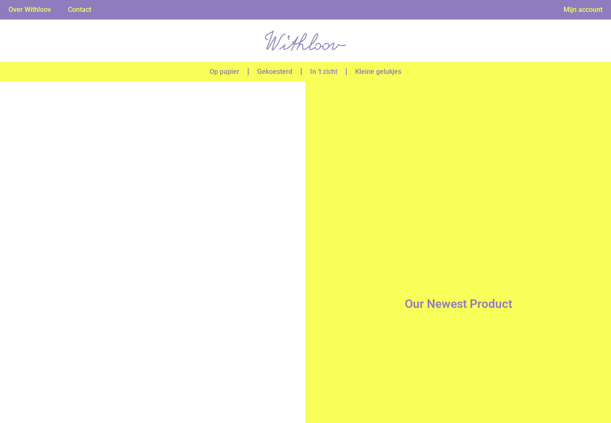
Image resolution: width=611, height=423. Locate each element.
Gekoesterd (274, 72)
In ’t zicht (323, 72)
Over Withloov (29, 10)
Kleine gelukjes (378, 72)
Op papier (224, 72)
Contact (79, 10)
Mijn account (583, 10)
